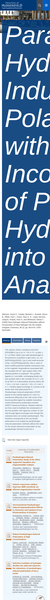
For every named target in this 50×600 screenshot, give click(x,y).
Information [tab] (17, 340)
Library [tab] (27, 340)
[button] (40, 5)
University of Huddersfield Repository (28, 451)
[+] (46, 342)
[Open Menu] (46, 5)
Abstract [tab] (6, 340)
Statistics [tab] (36, 340)
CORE (9, 451)
